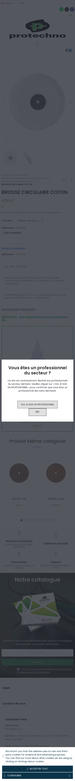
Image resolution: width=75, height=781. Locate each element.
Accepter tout (37, 769)
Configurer (37, 775)
